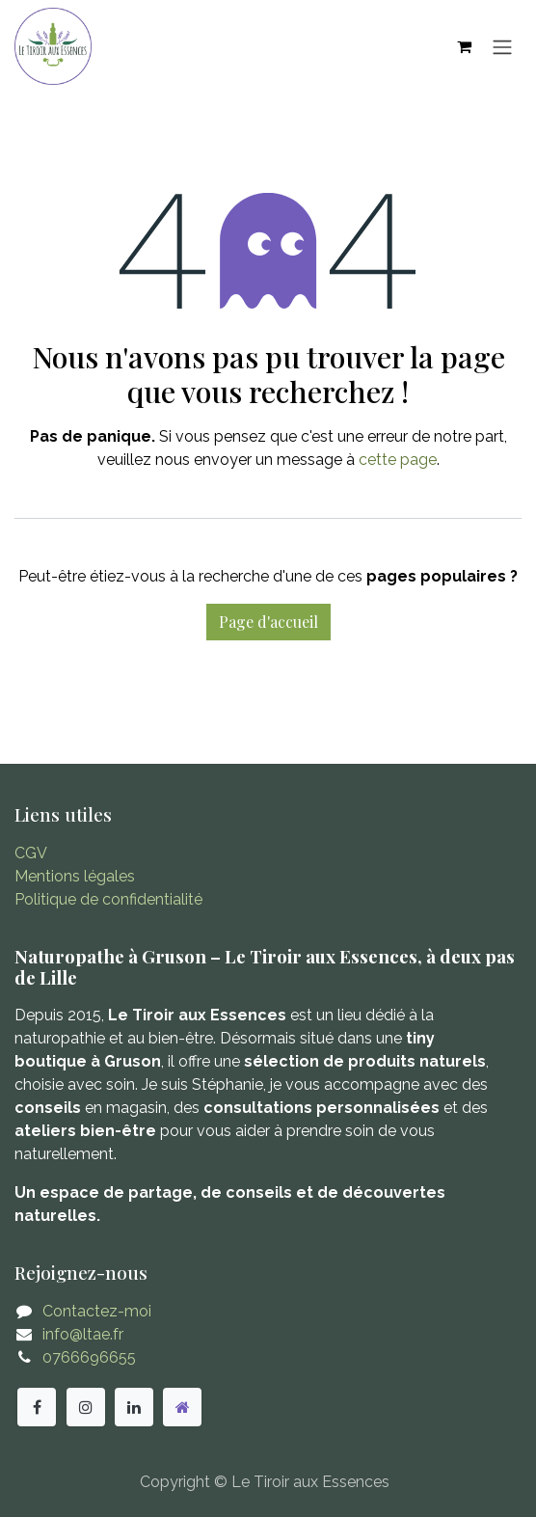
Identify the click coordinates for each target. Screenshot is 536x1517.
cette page (398, 459)
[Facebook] (36, 1407)
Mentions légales (74, 876)
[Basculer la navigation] (502, 46)
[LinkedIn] (134, 1407)
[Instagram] (86, 1407)
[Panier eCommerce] (463, 46)
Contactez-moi (96, 1311)
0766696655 (89, 1357)
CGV (30, 853)
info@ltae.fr (82, 1334)
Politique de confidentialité (108, 899)
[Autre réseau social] (182, 1407)
